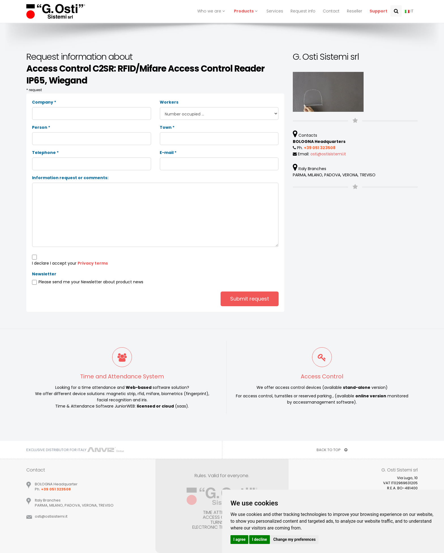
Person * (41, 127)
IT (409, 11)
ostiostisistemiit (328, 154)
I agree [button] (239, 539)
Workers (169, 102)
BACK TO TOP (332, 450)
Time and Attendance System (122, 376)
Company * (44, 102)
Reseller (354, 11)
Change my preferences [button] (294, 539)
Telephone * (45, 152)
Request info (303, 11)
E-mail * (168, 152)
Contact (331, 11)
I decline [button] (259, 539)
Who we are (212, 11)
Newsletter (44, 274)
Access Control (322, 376)
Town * (167, 127)
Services (274, 11)
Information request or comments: (70, 178)
